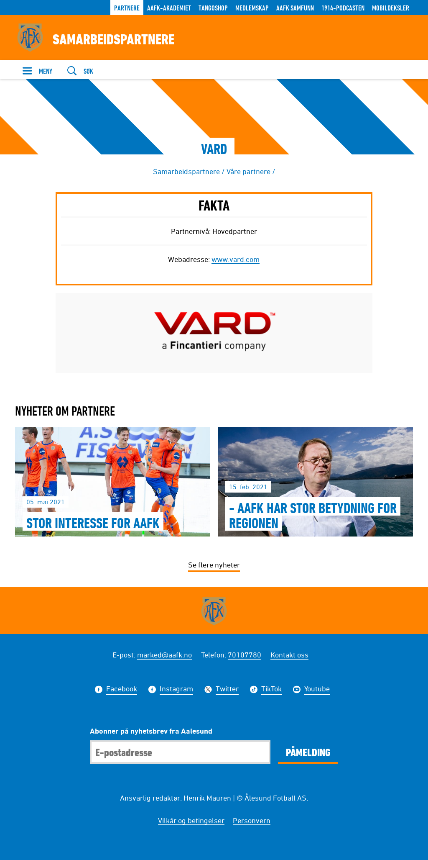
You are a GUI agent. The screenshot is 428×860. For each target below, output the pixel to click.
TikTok (271, 689)
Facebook (121, 689)
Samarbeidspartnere (186, 171)
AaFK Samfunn (295, 8)
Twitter (227, 689)
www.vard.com (235, 259)
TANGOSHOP (213, 8)
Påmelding (308, 752)
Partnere (127, 8)
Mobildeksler (390, 8)
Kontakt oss (289, 654)
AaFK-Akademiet (169, 8)
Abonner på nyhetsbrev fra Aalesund (151, 731)
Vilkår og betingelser (191, 820)
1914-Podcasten (342, 8)
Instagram (176, 689)
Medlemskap (252, 8)
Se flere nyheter (214, 564)
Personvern (251, 820)
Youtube (317, 689)
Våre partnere (248, 171)
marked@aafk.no (164, 654)
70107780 (244, 654)
